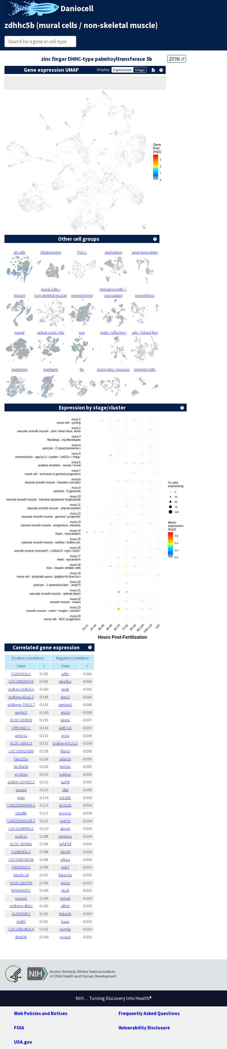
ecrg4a (65, 929)
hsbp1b (65, 913)
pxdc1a (21, 836)
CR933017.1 (21, 727)
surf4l (65, 781)
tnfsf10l (65, 843)
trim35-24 (21, 874)
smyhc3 (21, 712)
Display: (103, 69)
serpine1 (65, 704)
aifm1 (65, 905)
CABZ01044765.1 (21, 805)
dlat (65, 789)
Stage (140, 69)
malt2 (21, 921)
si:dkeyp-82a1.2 (21, 697)
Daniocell (77, 8)
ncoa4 (65, 936)
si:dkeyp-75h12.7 (21, 704)
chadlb (21, 813)
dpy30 (65, 851)
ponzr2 (21, 898)
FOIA (19, 1028)
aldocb (65, 758)
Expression (122, 69)
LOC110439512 (21, 828)
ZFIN (176, 58)
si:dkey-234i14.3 (21, 689)
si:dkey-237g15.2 (21, 781)
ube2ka (65, 681)
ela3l (65, 890)
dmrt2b (21, 936)
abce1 (65, 828)
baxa (65, 921)
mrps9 (65, 898)
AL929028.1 (21, 913)
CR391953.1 (21, 867)
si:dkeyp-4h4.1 (21, 905)
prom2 (21, 789)
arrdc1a (21, 735)
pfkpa (65, 859)
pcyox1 (65, 813)
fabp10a (65, 874)
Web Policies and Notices (40, 1013)
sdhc (65, 673)
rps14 (65, 712)
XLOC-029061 (21, 843)
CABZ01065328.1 (21, 820)
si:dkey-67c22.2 (65, 743)
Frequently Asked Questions (149, 1013)
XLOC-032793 (21, 882)
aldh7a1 (65, 727)
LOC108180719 (21, 681)
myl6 (65, 689)
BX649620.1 (21, 890)
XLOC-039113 (21, 743)
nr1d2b (65, 797)
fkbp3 (65, 751)
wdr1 (65, 867)
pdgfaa (65, 774)
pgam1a (65, 836)
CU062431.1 (21, 851)
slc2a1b (65, 805)
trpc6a (65, 766)
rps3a (65, 882)
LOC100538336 (21, 859)
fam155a (21, 758)
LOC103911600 (21, 751)
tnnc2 (65, 697)
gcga (65, 735)
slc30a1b (21, 766)
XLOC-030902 (21, 720)
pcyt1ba (21, 774)
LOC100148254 (21, 929)
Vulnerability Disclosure (144, 1028)
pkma (65, 720)
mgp (21, 797)
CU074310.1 (21, 673)
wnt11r (65, 820)
